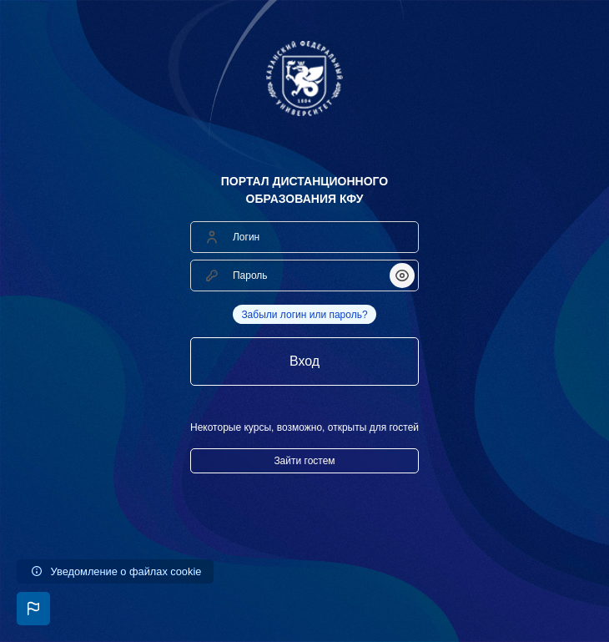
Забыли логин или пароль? (304, 315)
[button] (33, 608)
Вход (304, 361)
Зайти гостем (304, 461)
